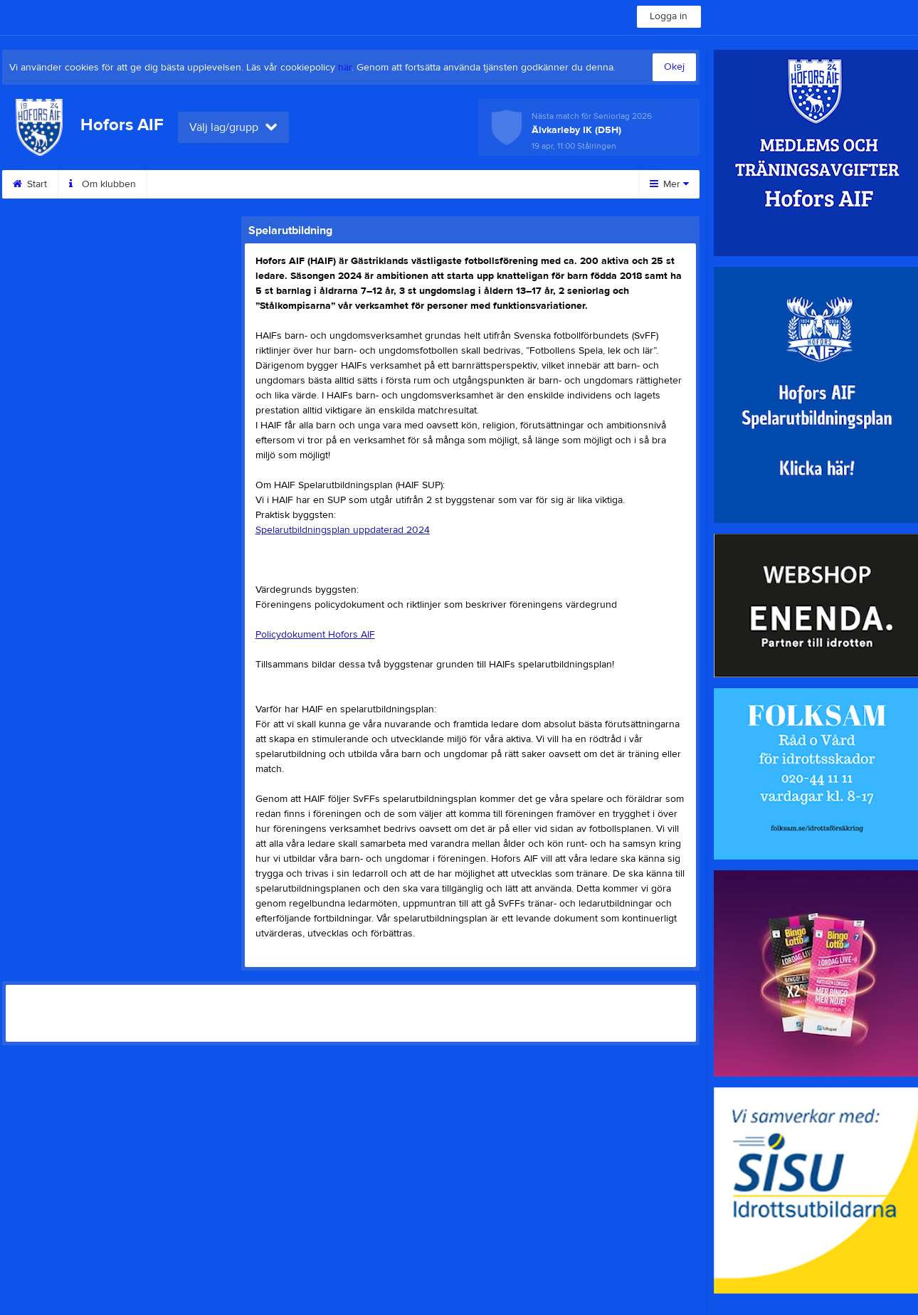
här (345, 67)
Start (30, 184)
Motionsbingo (415, 184)
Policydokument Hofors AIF (315, 634)
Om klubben (102, 184)
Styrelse (333, 184)
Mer (669, 184)
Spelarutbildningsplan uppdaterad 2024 (342, 530)
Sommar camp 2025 (524, 184)
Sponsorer (256, 184)
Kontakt (181, 184)
